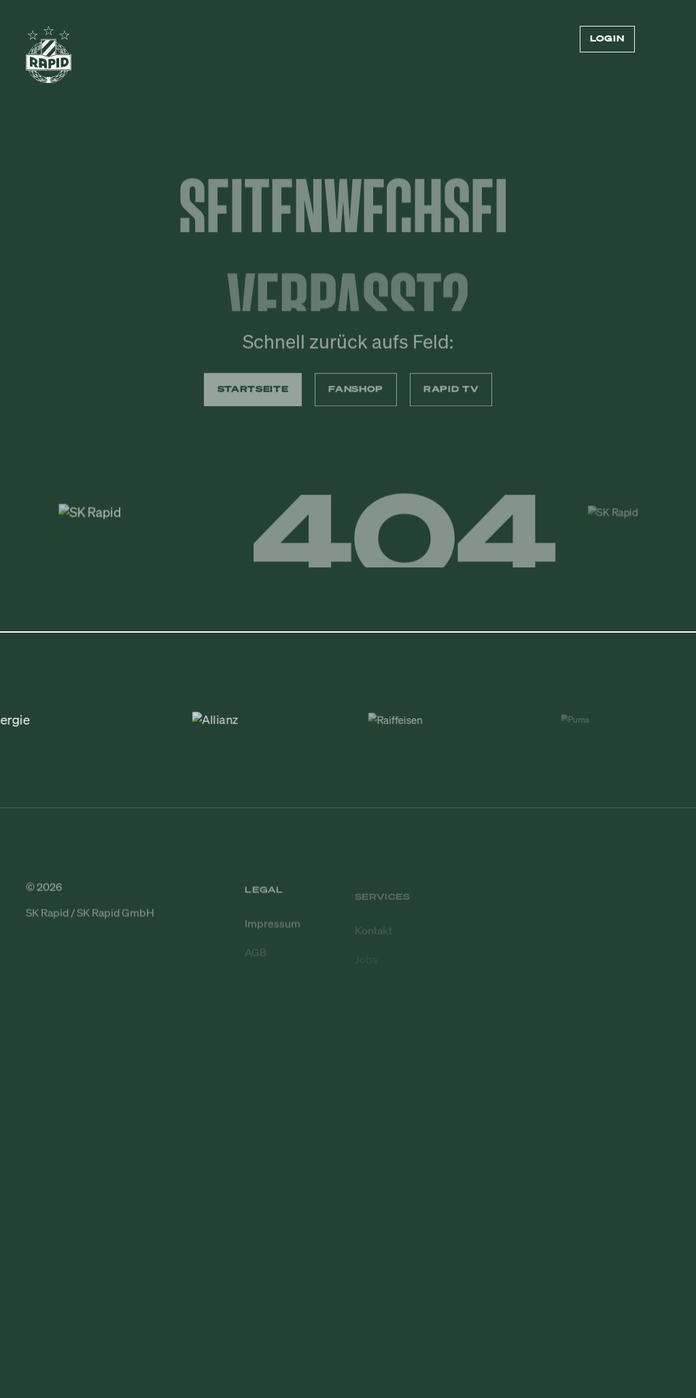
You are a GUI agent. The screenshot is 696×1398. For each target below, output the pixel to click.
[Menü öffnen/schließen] (662, 39)
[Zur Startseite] (48, 60)
